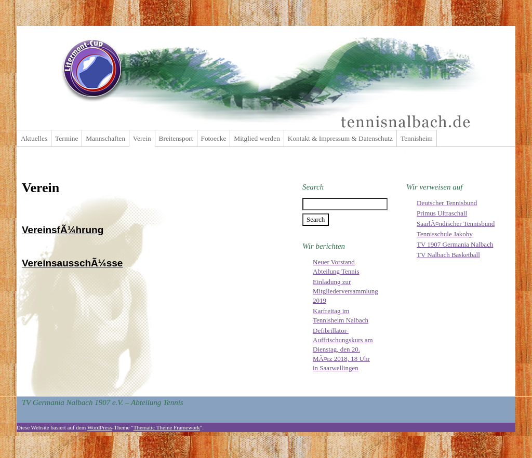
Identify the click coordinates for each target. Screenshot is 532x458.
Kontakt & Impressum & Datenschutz (340, 138)
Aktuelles (34, 138)
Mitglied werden (257, 138)
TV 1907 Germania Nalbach (455, 244)
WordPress (99, 427)
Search (313, 187)
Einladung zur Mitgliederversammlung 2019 (345, 291)
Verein (142, 138)
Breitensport (176, 138)
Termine (66, 138)
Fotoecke (214, 138)
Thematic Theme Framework (167, 427)
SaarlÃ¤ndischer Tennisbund (456, 223)
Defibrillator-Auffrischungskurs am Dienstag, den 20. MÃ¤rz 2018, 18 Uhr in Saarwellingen (343, 349)
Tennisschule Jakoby (445, 234)
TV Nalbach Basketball (448, 255)
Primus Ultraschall (442, 213)
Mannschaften (105, 138)
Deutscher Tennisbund (447, 203)
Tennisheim (417, 138)
